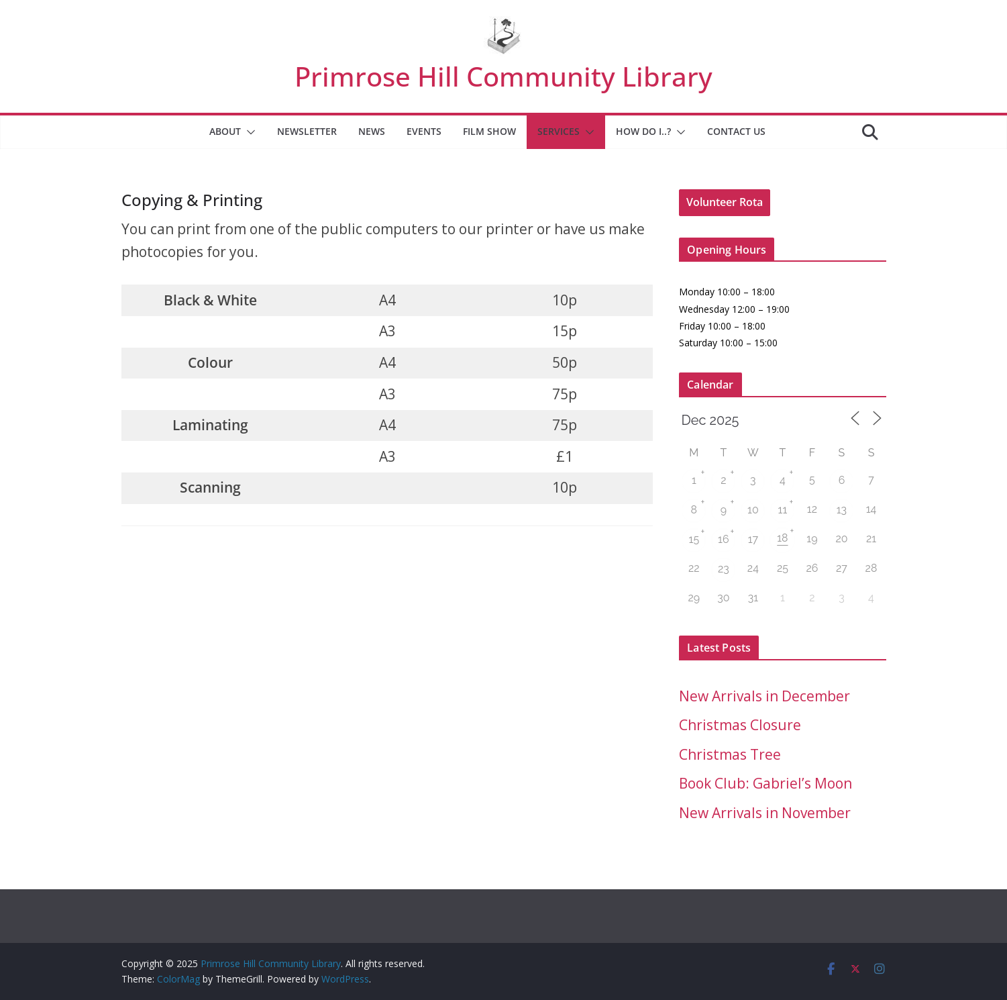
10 (753, 509)
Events (424, 131)
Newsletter (307, 131)
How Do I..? (643, 131)
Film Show (489, 131)
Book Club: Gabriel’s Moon (765, 783)
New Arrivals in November (765, 812)
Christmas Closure (740, 724)
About (225, 131)
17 (753, 539)
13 (842, 509)
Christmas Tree (730, 754)
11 (783, 509)
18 (782, 538)
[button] (248, 132)
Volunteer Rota (724, 202)
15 (694, 539)
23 (723, 568)
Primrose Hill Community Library (503, 76)
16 (723, 539)
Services (558, 131)
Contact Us (736, 131)
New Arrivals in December (764, 696)
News (371, 131)
